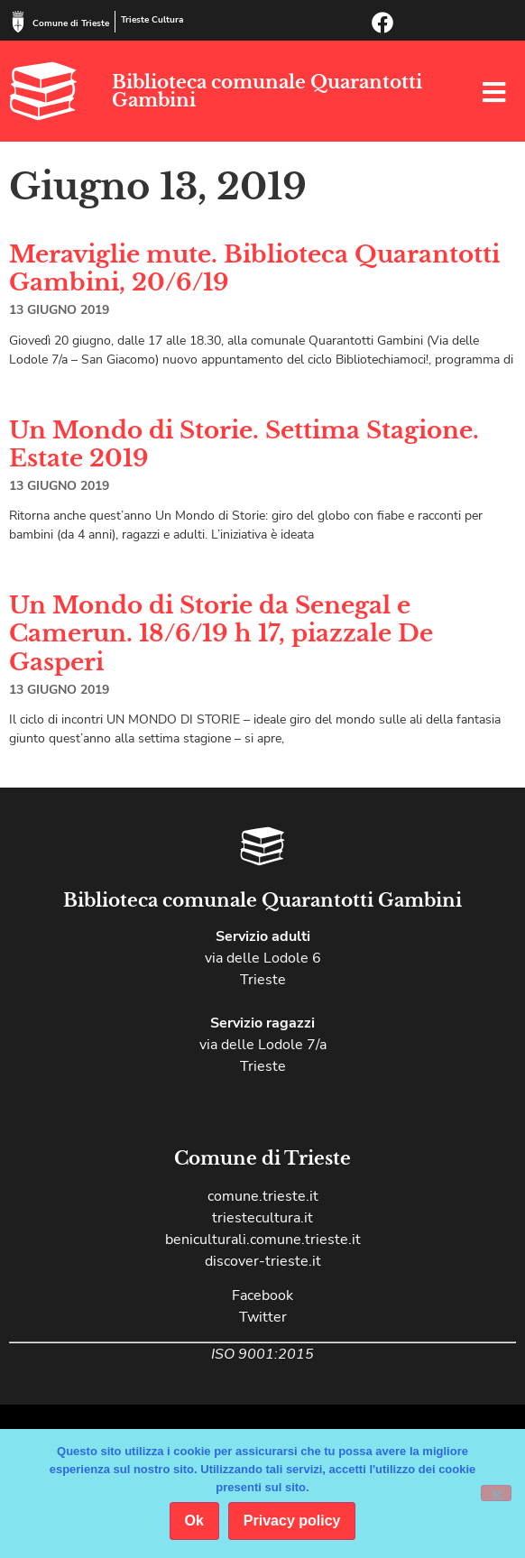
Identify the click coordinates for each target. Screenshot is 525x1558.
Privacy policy (292, 1520)
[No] (496, 1493)
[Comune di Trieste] (18, 21)
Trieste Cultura (152, 20)
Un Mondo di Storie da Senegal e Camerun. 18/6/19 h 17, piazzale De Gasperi (221, 633)
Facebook (262, 1295)
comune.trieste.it (262, 1196)
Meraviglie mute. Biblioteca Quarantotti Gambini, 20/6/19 (254, 268)
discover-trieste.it (263, 1261)
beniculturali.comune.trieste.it (263, 1239)
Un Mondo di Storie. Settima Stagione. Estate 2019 (244, 444)
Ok (194, 1520)
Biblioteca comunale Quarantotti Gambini (267, 91)
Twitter (263, 1317)
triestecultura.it (262, 1218)
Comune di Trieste (70, 23)
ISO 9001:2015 (262, 1354)
